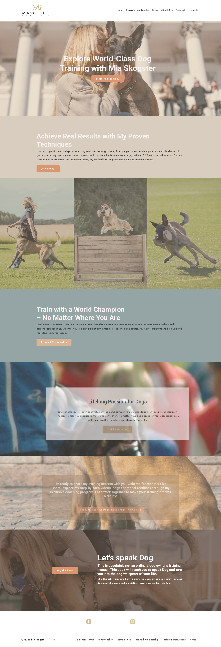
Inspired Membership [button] (54, 342)
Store (155, 10)
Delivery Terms (85, 639)
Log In (194, 10)
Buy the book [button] (64, 570)
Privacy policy (105, 639)
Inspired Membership (147, 639)
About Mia (167, 10)
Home (119, 10)
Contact (180, 10)
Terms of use (124, 639)
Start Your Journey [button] (107, 79)
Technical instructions (174, 639)
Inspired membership (137, 10)
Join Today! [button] (48, 168)
